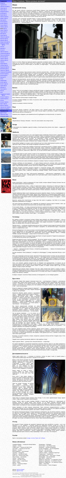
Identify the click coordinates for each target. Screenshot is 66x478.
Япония (2, 75)
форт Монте (42, 458)
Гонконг (2, 25)
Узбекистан (3, 37)
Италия (2, 21)
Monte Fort (48, 458)
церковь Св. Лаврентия (44, 462)
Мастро (14, 463)
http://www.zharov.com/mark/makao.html (28, 473)
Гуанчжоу (15, 452)
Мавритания (3, 42)
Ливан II (2, 30)
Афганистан (3, 6)
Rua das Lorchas (21, 459)
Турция (2, 31)
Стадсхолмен (42, 454)
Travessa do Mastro (22, 463)
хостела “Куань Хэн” (36, 438)
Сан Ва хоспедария (43, 448)
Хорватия (2, 98)
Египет (2, 82)
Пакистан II (3, 70)
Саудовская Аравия (5, 94)
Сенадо (29, 438)
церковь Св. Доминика (44, 461)
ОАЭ (1, 92)
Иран (1, 20)
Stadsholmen (50, 454)
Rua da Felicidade (51, 456)
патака (14, 465)
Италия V (2, 102)
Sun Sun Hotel (48, 450)
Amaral (19, 445)
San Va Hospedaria (54, 448)
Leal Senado (23, 456)
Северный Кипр (4, 72)
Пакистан (2, 16)
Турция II (2, 58)
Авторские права (4, 116)
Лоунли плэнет (16, 461)
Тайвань (2, 26)
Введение (2, 3)
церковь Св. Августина (44, 459)
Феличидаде (42, 456)
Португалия (3, 55)
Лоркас (14, 459)
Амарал (14, 445)
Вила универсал (16, 451)
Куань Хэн (15, 455)
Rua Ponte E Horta (51, 445)
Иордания (2, 11)
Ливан (1, 9)
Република (41, 447)
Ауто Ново (15, 448)
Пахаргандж (42, 444)
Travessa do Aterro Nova (26, 447)
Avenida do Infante (23, 454)
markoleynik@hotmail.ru (26, 476)
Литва (1, 78)
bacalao (20, 450)
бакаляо (14, 450)
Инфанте (15, 454)
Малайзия (2, 68)
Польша (2, 46)
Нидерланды (3, 80)
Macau (18, 462)
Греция (2, 63)
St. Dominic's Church (56, 461)
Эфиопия (2, 51)
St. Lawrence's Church (57, 462)
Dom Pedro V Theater (55, 455)
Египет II (2, 83)
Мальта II (2, 105)
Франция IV (3, 87)
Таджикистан (3, 4)
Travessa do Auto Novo (24, 448)
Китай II (2, 23)
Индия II (2, 18)
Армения (2, 60)
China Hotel (46, 463)
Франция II (2, 48)
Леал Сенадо (16, 456)
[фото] (7, 6)
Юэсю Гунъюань (43, 465)
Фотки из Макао (20, 469)
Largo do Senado (48, 451)
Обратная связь (4, 114)
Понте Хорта (42, 445)
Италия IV (2, 97)
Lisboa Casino (21, 458)
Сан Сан (41, 450)
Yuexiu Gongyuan (52, 465)
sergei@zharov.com (37, 476)
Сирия (1, 8)
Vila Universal (25, 451)
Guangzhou (21, 452)
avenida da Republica (51, 447)
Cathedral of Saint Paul (54, 452)
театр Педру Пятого (43, 455)
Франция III (3, 77)
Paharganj (48, 444)
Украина (2, 61)
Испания (2, 56)
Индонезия (3, 67)
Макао (43, 438)
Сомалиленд (3, 53)
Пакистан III (3, 108)
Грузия (2, 35)
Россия (2, 100)
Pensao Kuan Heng (23, 455)
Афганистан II (3, 107)
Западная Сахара (4, 43)
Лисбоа (14, 458)
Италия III (2, 73)
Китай (1, 13)
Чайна (40, 463)
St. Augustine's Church (56, 459)
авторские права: (16, 474)
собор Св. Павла (43, 452)
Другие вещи (3, 112)
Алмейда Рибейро (17, 444)
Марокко (2, 40)
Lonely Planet (24, 461)
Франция (2, 38)
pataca (18, 465)
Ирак (1, 33)
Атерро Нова (16, 447)
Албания (2, 65)
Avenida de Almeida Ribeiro (29, 444)
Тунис (1, 89)
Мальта (2, 90)
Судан (1, 85)
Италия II (2, 50)
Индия (1, 15)
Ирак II (2, 103)
